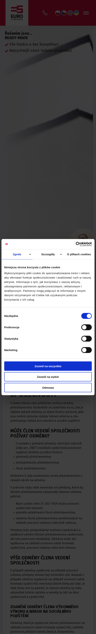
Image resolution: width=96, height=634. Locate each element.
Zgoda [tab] (17, 254)
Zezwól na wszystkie (48, 366)
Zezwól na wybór (48, 376)
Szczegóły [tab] (48, 254)
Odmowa (48, 387)
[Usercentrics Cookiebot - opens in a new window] (76, 244)
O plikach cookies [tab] (79, 254)
